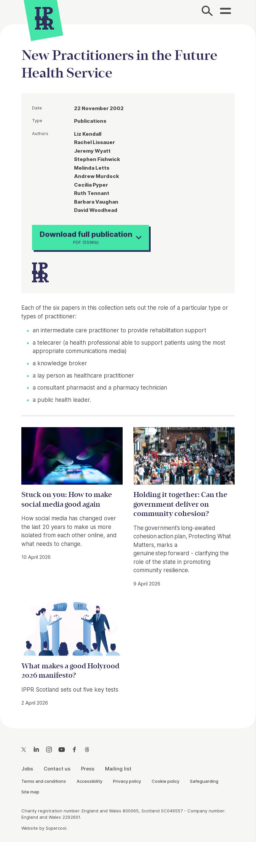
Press (87, 768)
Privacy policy (127, 781)
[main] (128, 371)
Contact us (57, 768)
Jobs (27, 768)
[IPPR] (44, 17)
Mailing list (118, 768)
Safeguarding (204, 781)
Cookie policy (165, 781)
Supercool (56, 828)
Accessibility (89, 781)
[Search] (207, 12)
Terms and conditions (43, 781)
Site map (30, 791)
